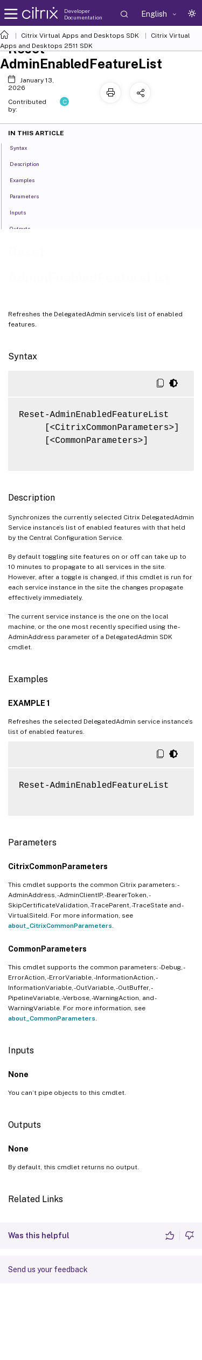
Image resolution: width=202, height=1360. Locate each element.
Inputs (24, 212)
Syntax (24, 147)
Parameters (30, 195)
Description (30, 163)
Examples (28, 179)
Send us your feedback (48, 1269)
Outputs (26, 228)
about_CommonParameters (51, 1018)
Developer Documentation (83, 14)
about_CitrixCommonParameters (60, 925)
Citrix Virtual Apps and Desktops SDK (80, 35)
